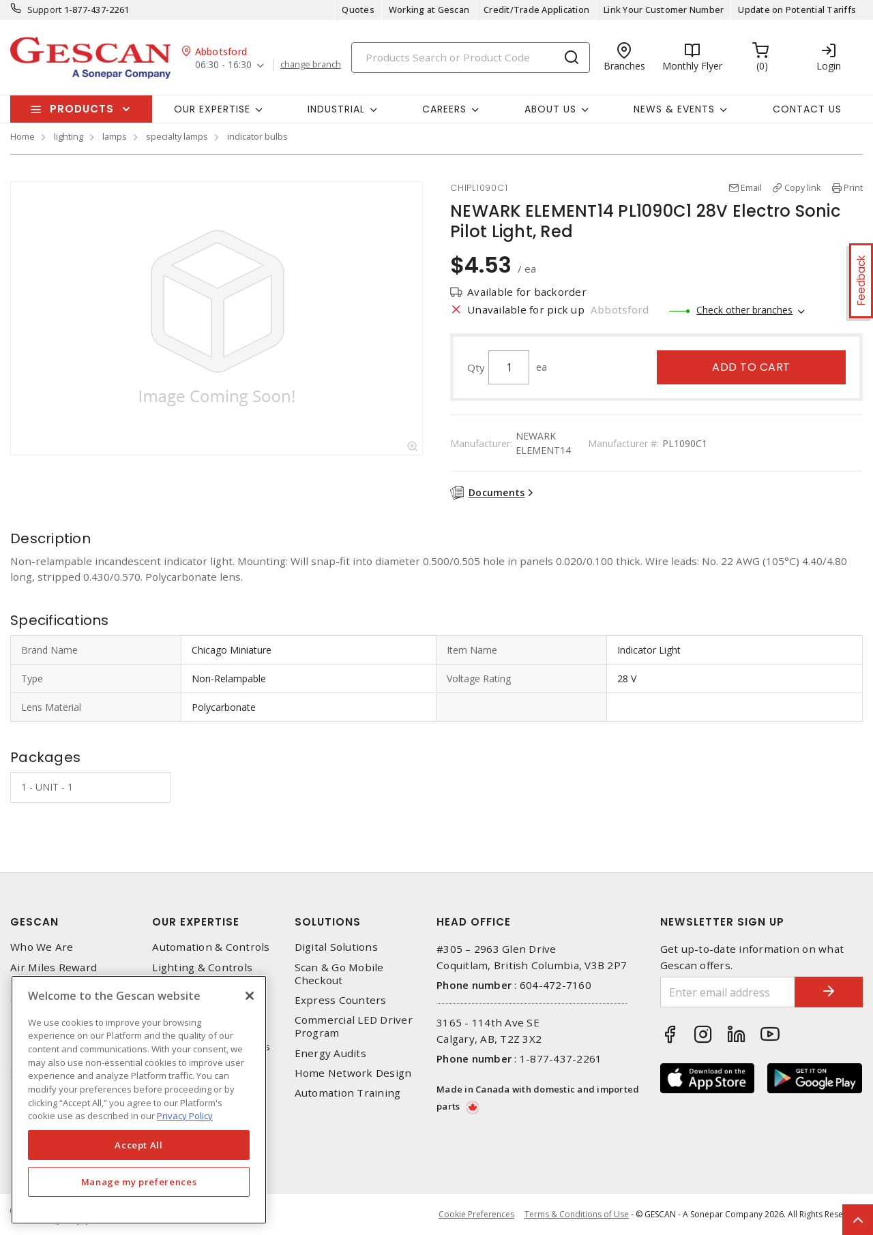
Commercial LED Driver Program (354, 1026)
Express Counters (341, 1000)
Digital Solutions (336, 947)
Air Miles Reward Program (53, 974)
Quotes (358, 9)
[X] (250, 996)
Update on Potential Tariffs (797, 9)
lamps (114, 136)
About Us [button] (550, 109)
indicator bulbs (257, 136)
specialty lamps (177, 136)
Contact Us (807, 109)
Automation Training (348, 1092)
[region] (139, 1099)
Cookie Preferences (476, 1214)
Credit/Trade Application (536, 9)
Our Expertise (195, 922)
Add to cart (751, 367)
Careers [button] (444, 109)
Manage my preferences (139, 1182)
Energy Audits (330, 1053)
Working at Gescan (429, 9)
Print (853, 187)
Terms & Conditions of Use (576, 1214)
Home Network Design (353, 1073)
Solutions (328, 922)
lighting (68, 136)
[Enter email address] (728, 992)
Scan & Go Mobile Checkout (339, 974)
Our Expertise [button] (212, 109)
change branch (310, 64)
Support (44, 9)
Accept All (139, 1145)
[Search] (470, 57)
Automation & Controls (210, 947)
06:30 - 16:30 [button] (223, 65)
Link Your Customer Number (664, 9)
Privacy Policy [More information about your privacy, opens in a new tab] (185, 1116)
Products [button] (82, 109)
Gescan (34, 922)
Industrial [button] (336, 109)
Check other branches (744, 309)
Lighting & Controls (202, 967)
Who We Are (42, 947)
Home (22, 136)
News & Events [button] (674, 109)
